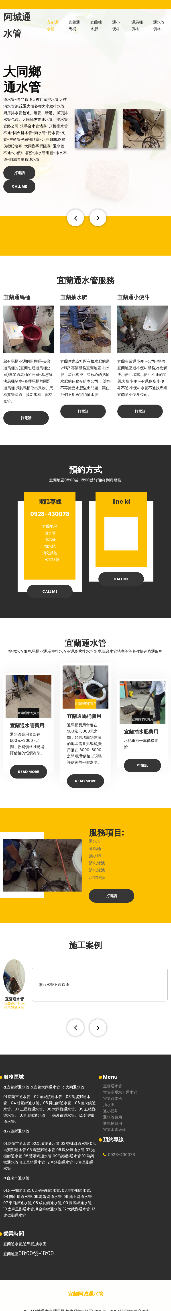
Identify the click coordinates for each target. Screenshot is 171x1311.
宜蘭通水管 (51, 25)
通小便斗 (117, 25)
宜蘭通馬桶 (73, 25)
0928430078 (121, 1141)
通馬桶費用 (112, 1110)
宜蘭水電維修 (114, 1116)
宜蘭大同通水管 (47, 1073)
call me (51, 172)
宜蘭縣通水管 (18, 1073)
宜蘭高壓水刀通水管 (120, 1079)
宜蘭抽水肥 (95, 25)
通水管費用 (112, 1103)
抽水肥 (108, 1091)
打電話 (19, 172)
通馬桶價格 (136, 25)
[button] (78, 203)
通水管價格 (158, 25)
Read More (28, 758)
